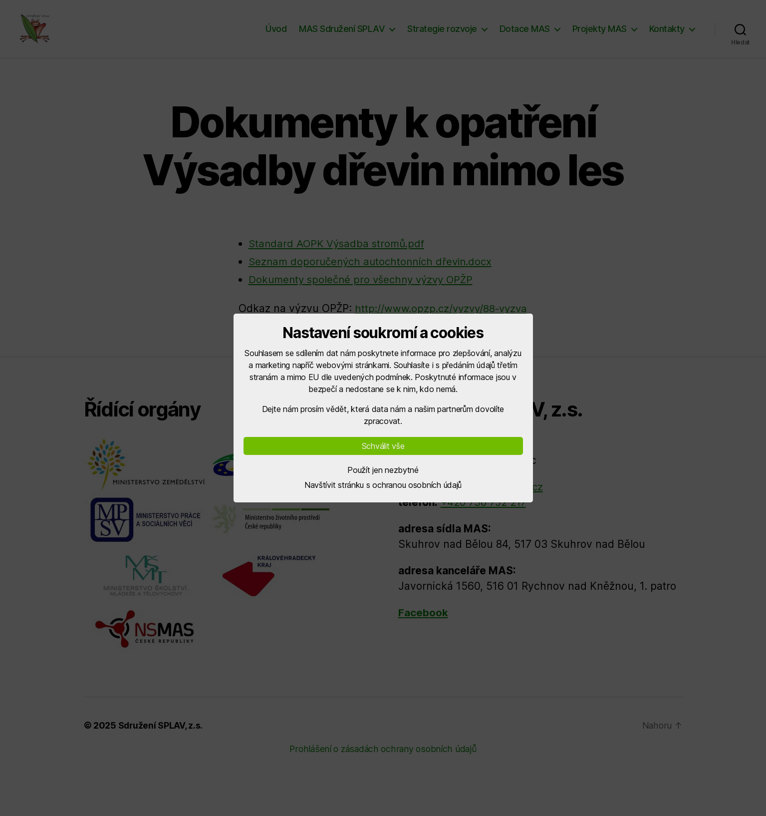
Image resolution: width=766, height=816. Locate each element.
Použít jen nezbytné (383, 470)
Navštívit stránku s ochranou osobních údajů (383, 485)
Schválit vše (383, 446)
